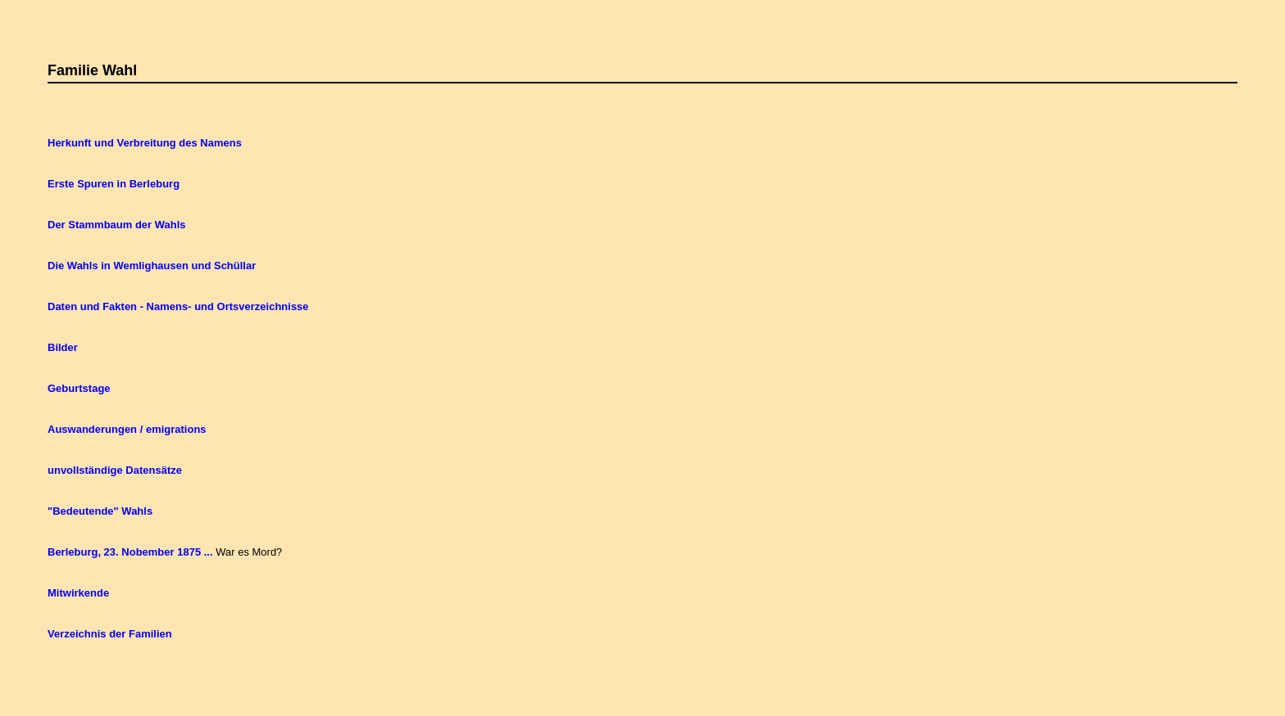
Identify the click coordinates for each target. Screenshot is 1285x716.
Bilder (63, 347)
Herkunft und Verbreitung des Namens (145, 143)
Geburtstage (79, 388)
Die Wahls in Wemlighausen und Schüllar (152, 265)
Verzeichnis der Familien (110, 634)
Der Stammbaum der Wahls (117, 224)
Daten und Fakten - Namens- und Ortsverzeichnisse (178, 306)
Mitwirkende (78, 593)
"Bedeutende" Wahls (100, 511)
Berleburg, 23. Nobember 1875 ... (130, 552)
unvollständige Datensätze (115, 470)
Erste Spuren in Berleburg (113, 184)
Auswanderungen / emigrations (127, 429)
